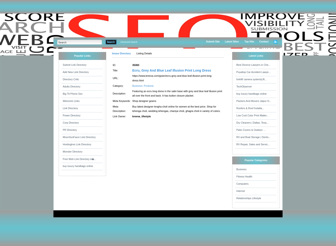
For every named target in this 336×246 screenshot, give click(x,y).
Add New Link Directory (76, 72)
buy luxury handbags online (78, 166)
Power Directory (71, 115)
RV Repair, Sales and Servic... (253, 144)
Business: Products (143, 85)
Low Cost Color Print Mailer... (252, 115)
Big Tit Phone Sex (73, 93)
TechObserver (244, 86)
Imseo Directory (121, 53)
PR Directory (70, 129)
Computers (242, 183)
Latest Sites (232, 41)
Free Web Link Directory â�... (79, 159)
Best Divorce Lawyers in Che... (253, 64)
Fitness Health (244, 176)
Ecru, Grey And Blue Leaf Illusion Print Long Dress (171, 70)
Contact (264, 41)
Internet (240, 191)
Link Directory (70, 108)
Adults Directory (71, 86)
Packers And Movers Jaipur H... (253, 101)
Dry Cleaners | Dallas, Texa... (252, 122)
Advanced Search (128, 42)
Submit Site (213, 41)
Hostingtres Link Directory (77, 144)
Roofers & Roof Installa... (250, 108)
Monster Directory (72, 151)
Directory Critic (71, 79)
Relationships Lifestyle (248, 198)
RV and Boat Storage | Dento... (253, 137)
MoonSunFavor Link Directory (79, 137)
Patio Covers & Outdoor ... (250, 129)
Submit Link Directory (74, 64)
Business (241, 169)
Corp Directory (71, 122)
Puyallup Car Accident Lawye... (253, 72)
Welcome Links (71, 101)
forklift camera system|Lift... (251, 79)
